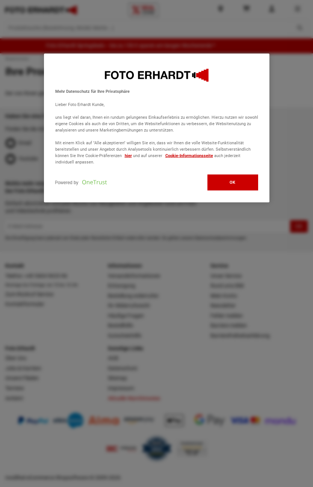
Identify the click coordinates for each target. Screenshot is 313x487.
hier (128, 155)
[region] (156, 128)
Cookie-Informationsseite (189, 155)
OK (233, 182)
